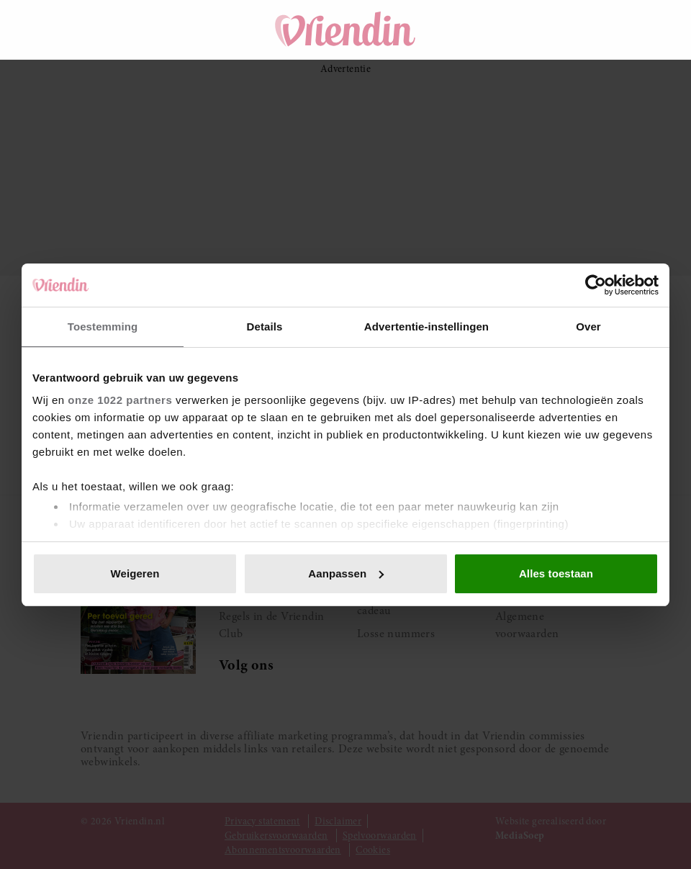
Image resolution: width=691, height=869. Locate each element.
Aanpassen (346, 573)
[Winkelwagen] (553, 29)
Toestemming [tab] (103, 326)
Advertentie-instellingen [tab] (426, 326)
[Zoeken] (512, 29)
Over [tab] (588, 326)
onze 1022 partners (120, 400)
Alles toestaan (556, 573)
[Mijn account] (593, 29)
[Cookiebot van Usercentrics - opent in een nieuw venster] (596, 285)
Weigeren (134, 573)
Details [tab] (265, 326)
